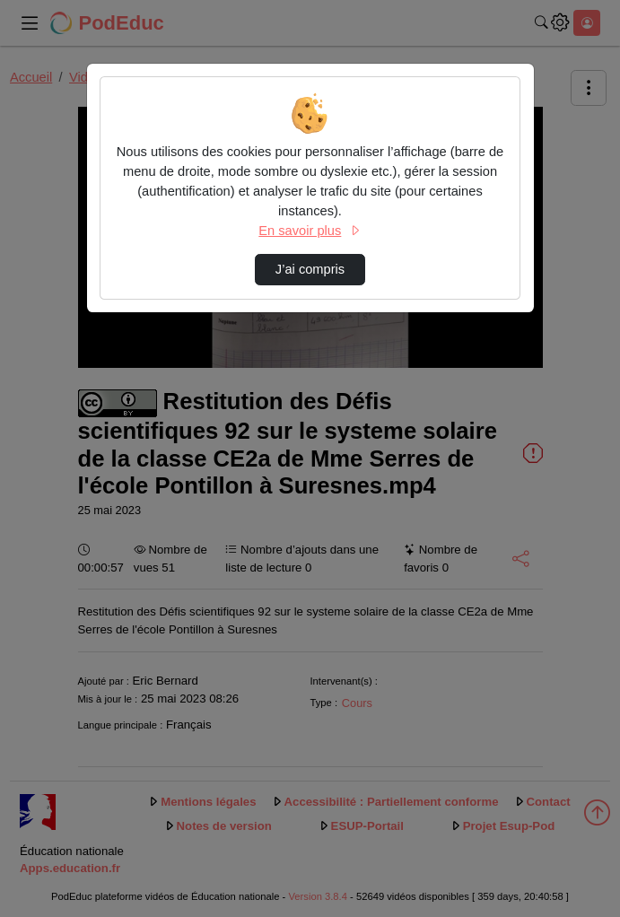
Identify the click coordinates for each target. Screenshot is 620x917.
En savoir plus (309, 230)
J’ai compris (310, 269)
